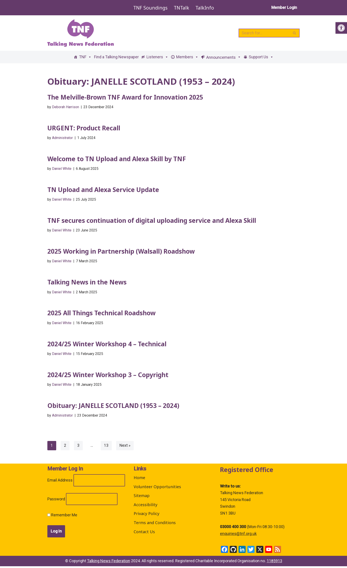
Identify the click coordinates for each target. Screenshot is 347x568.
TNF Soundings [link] (150, 7)
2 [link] (65, 447)
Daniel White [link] (61, 169)
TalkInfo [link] (204, 7)
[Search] (264, 33)
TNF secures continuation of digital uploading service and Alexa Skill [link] (151, 221)
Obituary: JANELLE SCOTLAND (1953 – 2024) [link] (113, 407)
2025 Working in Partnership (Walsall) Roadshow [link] (121, 252)
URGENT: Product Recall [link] (83, 128)
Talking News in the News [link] (87, 283)
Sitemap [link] (142, 497)
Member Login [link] (284, 7)
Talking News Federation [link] (108, 562)
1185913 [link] (274, 562)
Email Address (60, 482)
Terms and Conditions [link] (155, 524)
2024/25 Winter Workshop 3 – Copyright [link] (107, 376)
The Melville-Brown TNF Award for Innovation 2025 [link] (125, 97)
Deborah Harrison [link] (65, 107)
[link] (341, 28)
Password (56, 500)
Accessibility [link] (145, 506)
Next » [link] (125, 447)
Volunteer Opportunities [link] (157, 488)
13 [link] (106, 447)
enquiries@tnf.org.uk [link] (238, 535)
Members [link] (187, 57)
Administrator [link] (62, 138)
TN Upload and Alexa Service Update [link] (103, 190)
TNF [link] (85, 57)
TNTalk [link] (181, 7)
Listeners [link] (157, 57)
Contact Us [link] (144, 533)
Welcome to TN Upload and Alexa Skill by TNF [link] (116, 159)
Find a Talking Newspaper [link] (116, 57)
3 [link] (78, 447)
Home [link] (139, 479)
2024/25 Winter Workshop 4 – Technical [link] (106, 345)
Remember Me (62, 516)
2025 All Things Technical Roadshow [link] (101, 314)
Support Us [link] (261, 57)
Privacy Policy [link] (146, 515)
